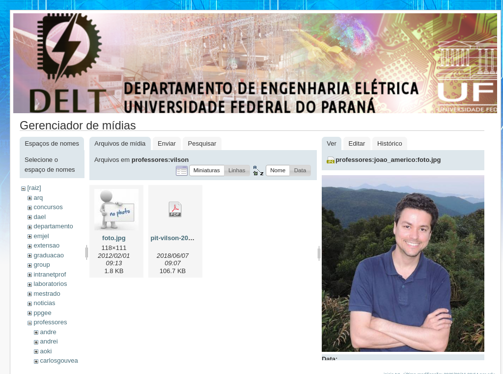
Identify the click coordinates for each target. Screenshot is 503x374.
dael (39, 216)
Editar (356, 143)
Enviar (167, 143)
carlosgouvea (59, 360)
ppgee (42, 312)
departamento (53, 226)
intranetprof (49, 274)
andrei (48, 341)
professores (50, 322)
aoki (46, 351)
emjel (41, 236)
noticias (44, 303)
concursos (47, 207)
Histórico (389, 143)
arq (38, 197)
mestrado (46, 293)
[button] (206, 170)
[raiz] (34, 187)
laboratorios (50, 283)
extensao (46, 245)
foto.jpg (114, 238)
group (41, 264)
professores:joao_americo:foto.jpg (388, 159)
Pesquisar (202, 143)
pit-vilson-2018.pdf (179, 238)
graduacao (48, 255)
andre (48, 332)
